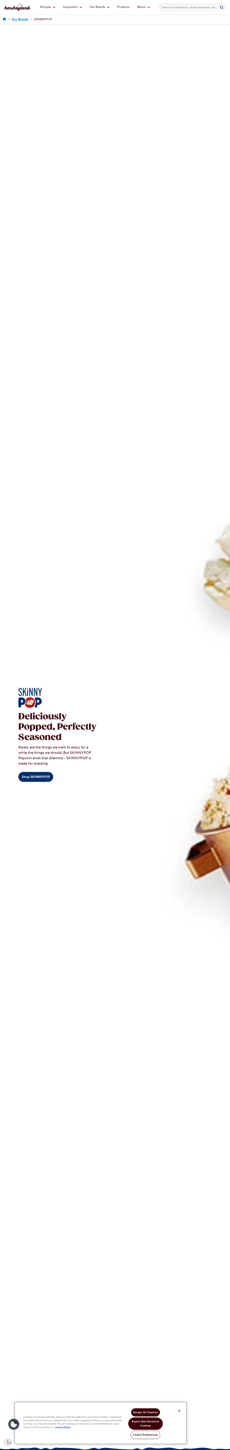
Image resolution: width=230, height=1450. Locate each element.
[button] (14, 1424)
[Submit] (222, 7)
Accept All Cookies (145, 1412)
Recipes (48, 7)
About (143, 7)
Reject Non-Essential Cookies (145, 1423)
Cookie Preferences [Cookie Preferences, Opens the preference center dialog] (145, 1435)
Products (123, 7)
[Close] (179, 1411)
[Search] (222, 7)
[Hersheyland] (4, 19)
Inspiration (72, 7)
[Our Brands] (20, 19)
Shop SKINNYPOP (36, 777)
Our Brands (99, 7)
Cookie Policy (63, 1427)
